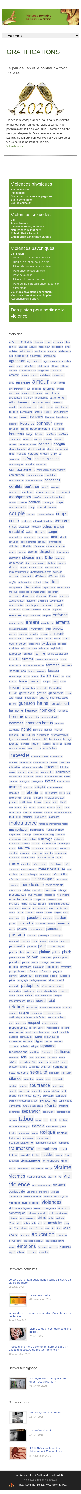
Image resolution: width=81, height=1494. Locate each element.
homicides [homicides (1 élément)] (63, 710)
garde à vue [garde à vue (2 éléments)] (27, 693)
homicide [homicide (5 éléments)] (48, 710)
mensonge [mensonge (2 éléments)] (49, 843)
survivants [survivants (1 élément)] (48, 1095)
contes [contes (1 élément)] (12, 502)
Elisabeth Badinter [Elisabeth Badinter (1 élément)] (31, 609)
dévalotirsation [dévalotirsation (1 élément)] (16, 605)
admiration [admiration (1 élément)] (40, 351)
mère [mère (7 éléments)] (14, 863)
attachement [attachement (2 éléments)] (58, 397)
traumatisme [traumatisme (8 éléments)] (22, 1148)
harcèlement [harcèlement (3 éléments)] (60, 703)
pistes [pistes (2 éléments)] (13, 952)
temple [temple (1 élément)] (53, 1120)
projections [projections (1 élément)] (25, 967)
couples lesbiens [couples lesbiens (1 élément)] (45, 514)
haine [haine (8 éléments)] (42, 703)
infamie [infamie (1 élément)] (53, 762)
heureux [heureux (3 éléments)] (31, 710)
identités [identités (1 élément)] (25, 743)
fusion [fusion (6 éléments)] (15, 687)
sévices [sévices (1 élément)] (13, 1120)
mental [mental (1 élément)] (12, 848)
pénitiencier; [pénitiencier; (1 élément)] (29, 991)
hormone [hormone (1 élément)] (37, 729)
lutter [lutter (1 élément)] (67, 807)
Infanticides (18, 192)
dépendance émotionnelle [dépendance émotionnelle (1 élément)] (32, 592)
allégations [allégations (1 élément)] (43, 370)
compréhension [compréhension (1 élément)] (35, 475)
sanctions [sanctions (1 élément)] (52, 1057)
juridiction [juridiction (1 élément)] (38, 797)
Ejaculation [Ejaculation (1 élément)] (14, 609)
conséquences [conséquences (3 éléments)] (20, 497)
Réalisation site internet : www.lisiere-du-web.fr (43, 1484)
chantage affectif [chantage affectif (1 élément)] (36, 449)
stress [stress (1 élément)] (47, 1091)
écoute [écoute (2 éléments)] (13, 1235)
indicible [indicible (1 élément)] (13, 762)
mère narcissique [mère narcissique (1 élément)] (28, 874)
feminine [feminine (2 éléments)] (14, 659)
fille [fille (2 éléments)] (42, 676)
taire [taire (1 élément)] (45, 1120)
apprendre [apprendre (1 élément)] (14, 393)
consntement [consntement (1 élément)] (63, 492)
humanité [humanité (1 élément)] (14, 735)
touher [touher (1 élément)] (35, 1133)
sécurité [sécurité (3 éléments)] (51, 1105)
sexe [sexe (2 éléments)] (12, 1072)
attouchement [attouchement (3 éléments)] (19, 402)
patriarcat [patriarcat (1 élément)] (14, 941)
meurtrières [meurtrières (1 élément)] (37, 848)
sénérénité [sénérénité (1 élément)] (14, 1111)
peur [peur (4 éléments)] (42, 946)
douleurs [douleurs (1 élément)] (61, 563)
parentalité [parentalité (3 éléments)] (25, 923)
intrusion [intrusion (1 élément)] (28, 787)
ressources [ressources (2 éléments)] (16, 1032)
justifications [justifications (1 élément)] (25, 802)
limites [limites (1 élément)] (18, 807)
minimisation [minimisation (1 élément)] (52, 848)
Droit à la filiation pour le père (31, 262)
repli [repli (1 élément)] (11, 1023)
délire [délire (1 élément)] (45, 582)
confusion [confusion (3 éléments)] (31, 487)
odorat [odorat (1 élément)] (20, 912)
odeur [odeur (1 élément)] (12, 912)
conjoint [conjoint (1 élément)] (55, 487)
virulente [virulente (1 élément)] (60, 1218)
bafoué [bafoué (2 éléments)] (13, 411)
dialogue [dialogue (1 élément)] (42, 541)
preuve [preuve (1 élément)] (25, 962)
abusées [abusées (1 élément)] (23, 346)
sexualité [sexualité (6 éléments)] (38, 1072)
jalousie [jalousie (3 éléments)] (32, 792)
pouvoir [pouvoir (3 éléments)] (32, 957)
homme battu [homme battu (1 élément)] (32, 717)
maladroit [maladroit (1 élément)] (27, 817)
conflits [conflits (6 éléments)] (15, 486)
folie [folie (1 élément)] (68, 676)
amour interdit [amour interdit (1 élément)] (58, 382)
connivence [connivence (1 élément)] (28, 492)
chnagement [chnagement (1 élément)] (61, 449)
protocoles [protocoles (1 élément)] (66, 967)
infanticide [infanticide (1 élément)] (64, 762)
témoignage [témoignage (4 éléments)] (30, 1160)
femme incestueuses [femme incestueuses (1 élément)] (33, 665)
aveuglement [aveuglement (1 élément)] (61, 407)
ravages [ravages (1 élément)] (58, 995)
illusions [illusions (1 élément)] (46, 743)
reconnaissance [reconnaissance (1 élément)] (17, 1001)
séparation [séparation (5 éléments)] (31, 1111)
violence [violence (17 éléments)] (19, 1184)
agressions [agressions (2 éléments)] (34, 361)
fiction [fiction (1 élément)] (27, 676)
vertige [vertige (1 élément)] (48, 1168)
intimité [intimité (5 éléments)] (15, 787)
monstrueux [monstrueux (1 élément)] (61, 853)
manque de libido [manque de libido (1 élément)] (55, 829)
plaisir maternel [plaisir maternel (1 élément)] (17, 957)
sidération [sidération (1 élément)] (66, 1072)
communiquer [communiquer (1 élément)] (16, 464)
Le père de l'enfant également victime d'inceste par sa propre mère (40, 1281)
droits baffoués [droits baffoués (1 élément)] (52, 567)
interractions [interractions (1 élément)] (63, 781)
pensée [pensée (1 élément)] (43, 941)
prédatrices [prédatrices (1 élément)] (45, 971)
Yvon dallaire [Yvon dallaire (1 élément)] (20, 1228)
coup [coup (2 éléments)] (32, 507)
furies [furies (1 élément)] (63, 681)
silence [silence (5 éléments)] (15, 1078)
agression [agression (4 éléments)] (17, 361)
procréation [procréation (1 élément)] (56, 962)
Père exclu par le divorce (28, 279)
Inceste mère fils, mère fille (27, 226)
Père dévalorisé (22, 275)
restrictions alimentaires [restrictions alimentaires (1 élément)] (37, 1032)
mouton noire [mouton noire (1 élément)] (28, 857)
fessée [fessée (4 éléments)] (53, 670)
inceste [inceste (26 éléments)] (19, 755)
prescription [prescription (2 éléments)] (60, 957)
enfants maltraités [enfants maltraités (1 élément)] (18, 629)
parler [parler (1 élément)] (12, 929)
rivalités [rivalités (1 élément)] (38, 1037)
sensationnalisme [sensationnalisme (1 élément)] (18, 1066)
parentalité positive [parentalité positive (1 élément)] (45, 923)
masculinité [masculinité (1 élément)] (15, 839)
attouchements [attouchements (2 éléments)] (41, 402)
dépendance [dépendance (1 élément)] (49, 587)
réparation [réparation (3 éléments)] (48, 1046)
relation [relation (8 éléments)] (16, 1007)
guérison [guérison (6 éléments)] (27, 703)
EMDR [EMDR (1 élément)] (46, 609)
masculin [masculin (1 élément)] (60, 834)
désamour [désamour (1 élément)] (41, 596)
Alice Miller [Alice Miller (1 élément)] (30, 366)
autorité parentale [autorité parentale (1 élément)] (28, 407)
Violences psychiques (32, 248)
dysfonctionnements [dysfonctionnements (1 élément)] (40, 572)
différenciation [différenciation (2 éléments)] (55, 546)
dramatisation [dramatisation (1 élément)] (36, 567)
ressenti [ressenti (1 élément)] (65, 1027)
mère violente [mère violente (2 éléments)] (55, 885)
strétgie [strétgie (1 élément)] (55, 1091)
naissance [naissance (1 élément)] (49, 895)
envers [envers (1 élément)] (29, 638)
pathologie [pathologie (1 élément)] (43, 935)
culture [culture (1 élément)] (29, 532)
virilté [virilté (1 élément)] (51, 1218)
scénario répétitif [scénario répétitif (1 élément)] (27, 1062)
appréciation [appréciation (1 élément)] (15, 397)
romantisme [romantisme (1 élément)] (15, 1041)
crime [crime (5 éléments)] (14, 520)
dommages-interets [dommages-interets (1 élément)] (35, 563)
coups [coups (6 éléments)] (61, 513)
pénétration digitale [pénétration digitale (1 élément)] (47, 991)
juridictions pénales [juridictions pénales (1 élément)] (55, 797)
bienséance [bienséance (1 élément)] (62, 417)
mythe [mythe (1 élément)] (59, 857)
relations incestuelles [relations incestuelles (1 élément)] (50, 1007)
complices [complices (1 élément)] (41, 464)
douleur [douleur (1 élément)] (51, 563)
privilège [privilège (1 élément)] (44, 962)
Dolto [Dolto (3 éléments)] (49, 558)
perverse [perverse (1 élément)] (31, 946)
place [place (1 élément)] (21, 952)
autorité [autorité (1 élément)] (13, 407)
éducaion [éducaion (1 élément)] (24, 1235)
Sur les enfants (20, 189)
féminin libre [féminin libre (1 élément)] (55, 688)
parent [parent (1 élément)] (12, 923)
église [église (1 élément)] (12, 1247)
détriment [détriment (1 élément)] (43, 600)
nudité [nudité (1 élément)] (24, 903)
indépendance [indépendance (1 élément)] (40, 762)
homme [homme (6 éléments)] (16, 716)
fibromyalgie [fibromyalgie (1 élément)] (15, 676)
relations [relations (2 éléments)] (32, 1007)
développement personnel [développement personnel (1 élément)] (39, 605)
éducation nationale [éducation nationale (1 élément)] (33, 1240)
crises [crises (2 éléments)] (13, 526)
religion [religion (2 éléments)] (24, 1013)
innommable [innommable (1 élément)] (47, 772)
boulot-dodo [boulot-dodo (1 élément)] (58, 429)
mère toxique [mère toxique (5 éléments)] (32, 884)
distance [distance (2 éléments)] (14, 558)
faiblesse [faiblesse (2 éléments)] (15, 653)
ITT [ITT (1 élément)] (22, 793)
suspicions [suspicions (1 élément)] (61, 1095)
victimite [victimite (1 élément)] (52, 1176)
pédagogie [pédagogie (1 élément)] (22, 980)
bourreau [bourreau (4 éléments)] (16, 434)
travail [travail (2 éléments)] (63, 1149)
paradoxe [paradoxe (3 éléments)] (34, 918)
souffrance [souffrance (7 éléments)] (39, 1085)
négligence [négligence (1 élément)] (14, 908)
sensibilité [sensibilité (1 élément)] (34, 1066)
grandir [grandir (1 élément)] (18, 697)
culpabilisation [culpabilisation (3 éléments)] (53, 526)
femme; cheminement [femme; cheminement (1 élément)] (47, 659)
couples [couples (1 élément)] (31, 514)
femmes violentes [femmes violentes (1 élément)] (37, 671)
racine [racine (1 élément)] (20, 995)
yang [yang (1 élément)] (66, 1223)
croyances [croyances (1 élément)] (24, 526)
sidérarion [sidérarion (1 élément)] (54, 1072)
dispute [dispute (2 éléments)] (33, 551)
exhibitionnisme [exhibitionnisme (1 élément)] (29, 648)
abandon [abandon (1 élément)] (38, 342)
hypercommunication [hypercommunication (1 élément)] (19, 739)
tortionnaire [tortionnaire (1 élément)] (23, 1133)
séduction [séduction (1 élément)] (64, 1106)
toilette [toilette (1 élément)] (12, 1133)
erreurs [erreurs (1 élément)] (48, 638)
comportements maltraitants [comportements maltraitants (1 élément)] (51, 470)
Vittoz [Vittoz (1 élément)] (12, 1223)
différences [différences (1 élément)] (38, 546)
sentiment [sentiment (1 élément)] (46, 1066)
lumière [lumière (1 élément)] (51, 807)
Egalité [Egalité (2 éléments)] (59, 605)
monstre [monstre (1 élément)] (48, 853)
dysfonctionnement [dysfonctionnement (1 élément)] (18, 572)
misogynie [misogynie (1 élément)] (37, 853)
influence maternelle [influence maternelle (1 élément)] (32, 767)
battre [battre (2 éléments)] (47, 411)
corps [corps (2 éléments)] (59, 502)
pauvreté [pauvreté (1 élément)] (25, 941)
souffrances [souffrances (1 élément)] (58, 1086)
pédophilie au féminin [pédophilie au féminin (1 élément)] (52, 986)
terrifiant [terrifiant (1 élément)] (63, 1120)
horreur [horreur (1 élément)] (48, 729)
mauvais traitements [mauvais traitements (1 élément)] (19, 843)
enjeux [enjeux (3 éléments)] (58, 628)
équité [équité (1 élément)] (12, 1252)
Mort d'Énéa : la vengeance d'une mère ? (50, 1330)
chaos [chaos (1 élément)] (50, 449)
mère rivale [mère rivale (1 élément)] (45, 874)
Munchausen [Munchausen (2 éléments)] (45, 857)
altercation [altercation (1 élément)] (56, 370)
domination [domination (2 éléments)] (16, 563)
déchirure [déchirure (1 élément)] (14, 576)
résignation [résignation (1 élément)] (46, 1052)
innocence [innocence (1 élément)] (33, 772)
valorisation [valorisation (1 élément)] (23, 1168)
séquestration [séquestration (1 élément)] (64, 1111)
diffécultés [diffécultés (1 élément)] (26, 546)
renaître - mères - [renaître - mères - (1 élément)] (57, 1017)
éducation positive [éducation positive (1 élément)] (55, 1240)
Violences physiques (31, 183)
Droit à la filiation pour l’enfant (31, 257)
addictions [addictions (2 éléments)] (26, 351)
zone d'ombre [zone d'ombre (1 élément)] (36, 1228)
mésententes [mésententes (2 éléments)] (17, 894)
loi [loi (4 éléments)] (25, 807)
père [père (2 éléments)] (12, 980)
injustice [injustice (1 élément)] (22, 772)
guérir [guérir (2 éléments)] (13, 703)
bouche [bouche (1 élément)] (24, 429)
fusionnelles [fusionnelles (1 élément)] (28, 688)
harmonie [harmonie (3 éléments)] (16, 710)
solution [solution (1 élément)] (13, 1086)
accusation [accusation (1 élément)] (57, 346)
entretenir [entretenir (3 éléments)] (57, 634)
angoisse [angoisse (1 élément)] (36, 388)
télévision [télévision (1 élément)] (14, 1160)
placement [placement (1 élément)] (31, 952)
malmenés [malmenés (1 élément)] (54, 817)
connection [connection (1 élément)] (14, 492)
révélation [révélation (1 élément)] (14, 1057)
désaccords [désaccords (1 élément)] (28, 596)
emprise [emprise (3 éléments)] (15, 615)
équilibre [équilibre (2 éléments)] (65, 1247)
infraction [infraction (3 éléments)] (51, 767)
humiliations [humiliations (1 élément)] (43, 735)
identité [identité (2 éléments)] (14, 743)
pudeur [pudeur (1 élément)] (53, 975)
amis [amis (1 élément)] (11, 382)
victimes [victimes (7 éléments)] (17, 1175)
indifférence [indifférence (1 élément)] (25, 762)
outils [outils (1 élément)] (65, 912)
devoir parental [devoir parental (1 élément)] (28, 541)
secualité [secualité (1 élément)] (54, 1062)
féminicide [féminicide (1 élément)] (42, 688)
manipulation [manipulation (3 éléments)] (18, 829)
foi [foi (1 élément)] (63, 676)
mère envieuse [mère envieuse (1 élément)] (28, 869)
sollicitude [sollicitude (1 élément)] (58, 1079)
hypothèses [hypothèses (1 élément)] (55, 739)
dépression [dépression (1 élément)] (14, 596)
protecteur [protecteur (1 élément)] (38, 967)
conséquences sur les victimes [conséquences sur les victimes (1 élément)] (48, 497)
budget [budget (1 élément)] (29, 434)
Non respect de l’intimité (26, 230)
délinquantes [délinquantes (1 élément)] (24, 582)
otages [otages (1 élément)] (57, 912)
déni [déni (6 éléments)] (55, 581)
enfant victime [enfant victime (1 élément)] (36, 629)
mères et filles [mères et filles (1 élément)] (60, 874)
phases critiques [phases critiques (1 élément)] (56, 946)
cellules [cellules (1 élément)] (13, 444)
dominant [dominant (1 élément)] (59, 558)
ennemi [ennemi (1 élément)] (13, 634)
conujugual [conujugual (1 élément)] (48, 502)
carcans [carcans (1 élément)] (48, 439)
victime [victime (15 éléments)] (62, 1167)
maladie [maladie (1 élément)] (48, 812)
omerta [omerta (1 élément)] (48, 912)
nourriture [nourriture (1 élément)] (14, 903)
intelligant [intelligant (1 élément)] (24, 781)
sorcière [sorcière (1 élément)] (23, 1086)
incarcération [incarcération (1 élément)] (34, 748)
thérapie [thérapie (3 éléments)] (38, 1126)
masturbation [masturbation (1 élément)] (29, 839)
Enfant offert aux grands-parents (31, 236)
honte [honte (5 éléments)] (26, 729)
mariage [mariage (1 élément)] (27, 834)
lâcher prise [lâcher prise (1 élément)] (15, 812)
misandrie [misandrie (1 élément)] (25, 853)
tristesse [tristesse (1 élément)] (13, 1155)
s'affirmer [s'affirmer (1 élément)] (40, 1057)
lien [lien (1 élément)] (11, 807)
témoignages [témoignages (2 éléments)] (50, 1160)
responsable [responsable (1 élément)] (53, 1027)
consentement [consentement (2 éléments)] (45, 492)
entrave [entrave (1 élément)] (44, 634)
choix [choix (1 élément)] (11, 453)
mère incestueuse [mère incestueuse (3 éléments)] (51, 869)
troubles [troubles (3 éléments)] (47, 1155)
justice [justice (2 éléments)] (13, 802)
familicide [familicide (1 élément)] (27, 653)
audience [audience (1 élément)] (57, 402)
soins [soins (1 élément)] (48, 1079)
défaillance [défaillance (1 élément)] (40, 576)
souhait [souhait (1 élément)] (12, 1091)
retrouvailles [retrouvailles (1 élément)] (26, 1037)
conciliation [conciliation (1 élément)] (50, 475)
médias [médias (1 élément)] (26, 890)
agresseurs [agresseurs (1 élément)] (36, 356)
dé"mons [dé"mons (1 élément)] (57, 572)
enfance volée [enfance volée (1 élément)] (16, 623)
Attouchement (19, 223)
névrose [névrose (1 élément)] (26, 908)
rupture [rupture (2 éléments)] (27, 1041)
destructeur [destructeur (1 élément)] (30, 537)
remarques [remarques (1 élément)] (36, 1013)
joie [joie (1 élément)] (68, 793)
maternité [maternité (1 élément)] (59, 839)
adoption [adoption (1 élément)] (52, 351)
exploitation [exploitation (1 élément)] (56, 648)
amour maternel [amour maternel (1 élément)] (17, 388)
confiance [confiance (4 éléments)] (52, 480)
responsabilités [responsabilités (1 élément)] (37, 1027)
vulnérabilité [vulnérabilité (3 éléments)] (53, 1223)
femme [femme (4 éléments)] (28, 659)
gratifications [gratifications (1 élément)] (31, 697)
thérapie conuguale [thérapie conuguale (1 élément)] (56, 1126)
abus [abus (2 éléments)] (48, 342)
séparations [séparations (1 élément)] (49, 1111)
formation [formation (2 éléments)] (35, 681)
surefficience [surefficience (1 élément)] (24, 1095)
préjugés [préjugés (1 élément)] (57, 971)
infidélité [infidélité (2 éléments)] (14, 767)
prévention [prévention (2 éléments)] (26, 975)
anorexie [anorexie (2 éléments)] (48, 388)
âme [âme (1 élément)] (59, 1228)
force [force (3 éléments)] (23, 681)
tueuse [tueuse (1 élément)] (59, 1155)
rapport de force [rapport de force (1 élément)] (43, 995)
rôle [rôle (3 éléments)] (24, 1057)
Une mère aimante (40, 1430)
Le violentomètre (39, 1295)
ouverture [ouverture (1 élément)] (14, 918)
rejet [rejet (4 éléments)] (51, 1000)
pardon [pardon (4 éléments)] (60, 917)
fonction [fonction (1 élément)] (13, 681)
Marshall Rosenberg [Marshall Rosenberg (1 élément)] (43, 834)
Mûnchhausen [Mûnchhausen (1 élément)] (35, 895)
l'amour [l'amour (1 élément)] (38, 802)
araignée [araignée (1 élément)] (28, 397)
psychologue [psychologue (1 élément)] (41, 975)
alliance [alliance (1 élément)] (55, 366)
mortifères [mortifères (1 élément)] (14, 857)
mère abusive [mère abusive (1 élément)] (56, 864)
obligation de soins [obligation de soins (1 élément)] (58, 908)
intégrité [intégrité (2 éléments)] (40, 787)
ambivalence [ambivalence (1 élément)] (58, 375)
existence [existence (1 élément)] (44, 648)
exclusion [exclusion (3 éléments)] (49, 643)
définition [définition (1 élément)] (53, 576)
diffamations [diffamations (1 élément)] (55, 541)
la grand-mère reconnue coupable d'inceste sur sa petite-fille (40, 1315)
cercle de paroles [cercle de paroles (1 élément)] (27, 444)
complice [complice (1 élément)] (29, 464)
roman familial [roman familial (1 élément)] (51, 1037)
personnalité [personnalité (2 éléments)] (17, 946)
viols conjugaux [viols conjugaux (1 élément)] (27, 1218)
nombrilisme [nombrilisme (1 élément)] (63, 895)
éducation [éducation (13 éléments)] (42, 1234)
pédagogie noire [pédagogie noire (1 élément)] (38, 980)
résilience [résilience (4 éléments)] (62, 1051)
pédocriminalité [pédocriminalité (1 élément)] (56, 980)
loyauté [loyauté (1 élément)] (41, 807)
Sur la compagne (21, 199)
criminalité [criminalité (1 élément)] (26, 521)
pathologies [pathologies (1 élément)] (57, 935)
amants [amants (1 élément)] (25, 375)
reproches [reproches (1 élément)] (21, 1023)
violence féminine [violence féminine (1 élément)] (32, 1196)
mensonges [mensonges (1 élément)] (64, 843)
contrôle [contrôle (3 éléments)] (35, 502)
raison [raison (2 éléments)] (29, 995)
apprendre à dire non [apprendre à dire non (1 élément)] (32, 393)
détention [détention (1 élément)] (31, 600)
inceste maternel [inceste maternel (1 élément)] (39, 756)
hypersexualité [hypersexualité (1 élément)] (39, 739)
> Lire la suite (14, 146)
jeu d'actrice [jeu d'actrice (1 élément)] (51, 793)
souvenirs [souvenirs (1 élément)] (37, 1091)
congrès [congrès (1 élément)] (45, 487)
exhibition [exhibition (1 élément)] (14, 648)
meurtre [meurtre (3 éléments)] (24, 848)
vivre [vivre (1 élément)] (19, 1223)
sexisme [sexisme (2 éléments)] (22, 1072)
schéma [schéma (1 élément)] (13, 1062)
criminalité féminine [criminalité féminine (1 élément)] (43, 521)
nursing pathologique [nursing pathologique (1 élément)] (58, 903)
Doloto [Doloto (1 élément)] (39, 558)
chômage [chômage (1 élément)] (21, 453)
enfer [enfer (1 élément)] (48, 629)
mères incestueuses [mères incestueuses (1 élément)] (19, 879)
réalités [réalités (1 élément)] (48, 1041)
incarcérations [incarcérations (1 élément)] (50, 748)
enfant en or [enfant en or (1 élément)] (47, 623)
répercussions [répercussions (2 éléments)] (18, 1052)
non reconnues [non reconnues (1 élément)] (54, 899)
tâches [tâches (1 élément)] (68, 1155)
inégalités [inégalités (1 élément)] (14, 793)
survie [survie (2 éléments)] (37, 1095)
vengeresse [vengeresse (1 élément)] (37, 1168)
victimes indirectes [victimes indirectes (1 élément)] (36, 1176)
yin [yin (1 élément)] (10, 1228)
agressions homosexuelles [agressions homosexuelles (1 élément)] (57, 361)
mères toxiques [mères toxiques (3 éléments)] (43, 879)
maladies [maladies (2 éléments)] (15, 816)
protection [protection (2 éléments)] (52, 966)
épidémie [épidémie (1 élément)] (42, 1247)
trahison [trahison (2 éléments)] (62, 1132)
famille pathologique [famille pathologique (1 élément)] (57, 653)
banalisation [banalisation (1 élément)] (26, 412)
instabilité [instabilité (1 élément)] (28, 776)
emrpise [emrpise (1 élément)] (46, 615)
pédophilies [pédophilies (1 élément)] (15, 991)
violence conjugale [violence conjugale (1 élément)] (41, 1185)
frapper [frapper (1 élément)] (47, 681)
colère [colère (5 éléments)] (26, 459)
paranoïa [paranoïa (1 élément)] (47, 918)
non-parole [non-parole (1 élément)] (39, 899)
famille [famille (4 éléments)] (39, 653)
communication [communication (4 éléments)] (47, 459)
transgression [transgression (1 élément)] (43, 1138)
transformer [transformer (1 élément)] (28, 1138)
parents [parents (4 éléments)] (63, 923)
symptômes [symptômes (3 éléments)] (48, 1100)
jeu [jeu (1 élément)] (41, 793)
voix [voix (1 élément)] (34, 1223)
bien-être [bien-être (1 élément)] (49, 417)
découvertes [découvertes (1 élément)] (27, 576)
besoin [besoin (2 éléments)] (23, 417)
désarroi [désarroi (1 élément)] (53, 596)
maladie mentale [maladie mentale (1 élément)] (62, 812)
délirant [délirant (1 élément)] (37, 582)
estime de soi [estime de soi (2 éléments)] (17, 643)
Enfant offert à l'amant (24, 233)
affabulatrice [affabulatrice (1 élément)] (65, 351)
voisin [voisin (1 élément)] (27, 1223)
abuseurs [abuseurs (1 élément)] (58, 342)
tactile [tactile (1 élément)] (38, 1120)
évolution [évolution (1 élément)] (43, 1252)
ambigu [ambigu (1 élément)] (34, 375)
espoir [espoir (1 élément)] (57, 638)
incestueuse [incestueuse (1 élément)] (56, 756)
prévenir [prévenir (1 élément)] (13, 975)
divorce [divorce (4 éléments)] (28, 557)
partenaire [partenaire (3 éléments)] (54, 929)
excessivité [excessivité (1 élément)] (34, 643)
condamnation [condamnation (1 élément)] (16, 480)
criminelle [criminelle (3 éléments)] (62, 521)
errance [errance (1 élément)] (39, 638)
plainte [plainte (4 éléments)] (44, 952)
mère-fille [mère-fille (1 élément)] (26, 864)
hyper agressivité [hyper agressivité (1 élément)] (59, 735)
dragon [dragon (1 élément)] (23, 567)
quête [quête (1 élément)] (12, 995)
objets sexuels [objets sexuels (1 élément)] (40, 908)
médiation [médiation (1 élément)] (37, 890)
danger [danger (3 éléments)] (53, 532)
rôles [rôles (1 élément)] (31, 1057)
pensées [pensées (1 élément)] (53, 941)
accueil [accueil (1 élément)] (33, 346)
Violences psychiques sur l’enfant (31, 292)
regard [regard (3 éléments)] (41, 1000)
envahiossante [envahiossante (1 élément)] (16, 638)
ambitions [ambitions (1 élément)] (45, 375)
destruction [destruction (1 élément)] (43, 537)
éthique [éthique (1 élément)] (21, 1252)
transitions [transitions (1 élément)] (64, 1142)
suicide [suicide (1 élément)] (12, 1095)
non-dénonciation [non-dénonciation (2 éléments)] (20, 899)
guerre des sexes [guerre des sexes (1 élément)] (59, 697)
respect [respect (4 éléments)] (34, 1022)
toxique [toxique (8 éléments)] (47, 1132)
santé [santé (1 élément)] (62, 1057)
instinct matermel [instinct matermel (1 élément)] (53, 776)
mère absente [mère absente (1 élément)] (40, 864)
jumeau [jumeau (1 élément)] (27, 797)
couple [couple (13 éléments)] (17, 513)
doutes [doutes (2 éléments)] (13, 567)
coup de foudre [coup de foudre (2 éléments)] (47, 507)
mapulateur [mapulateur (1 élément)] (15, 834)
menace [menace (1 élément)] (36, 843)
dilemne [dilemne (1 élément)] (22, 552)
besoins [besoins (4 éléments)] (36, 417)
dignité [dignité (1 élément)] (12, 552)
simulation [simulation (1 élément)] (29, 1079)
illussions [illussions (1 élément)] (57, 743)
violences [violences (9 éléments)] (52, 1202)
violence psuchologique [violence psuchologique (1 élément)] (56, 1196)
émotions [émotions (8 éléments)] (26, 1246)
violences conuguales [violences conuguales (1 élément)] (45, 1208)
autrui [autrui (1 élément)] (42, 407)
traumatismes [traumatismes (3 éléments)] (47, 1149)
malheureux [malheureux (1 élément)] (41, 817)
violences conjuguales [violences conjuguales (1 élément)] (20, 1208)
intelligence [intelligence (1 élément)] (37, 781)
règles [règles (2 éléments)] (39, 1041)
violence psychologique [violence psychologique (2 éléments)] (24, 1202)
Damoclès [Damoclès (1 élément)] (40, 532)
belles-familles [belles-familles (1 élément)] (61, 412)
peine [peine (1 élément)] (34, 941)
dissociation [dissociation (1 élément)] (63, 552)
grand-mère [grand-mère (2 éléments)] (56, 693)
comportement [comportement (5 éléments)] (22, 469)
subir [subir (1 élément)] (64, 1091)
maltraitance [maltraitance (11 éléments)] (23, 823)
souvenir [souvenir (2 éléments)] (24, 1091)
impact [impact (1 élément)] (67, 743)
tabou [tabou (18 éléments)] (26, 1119)
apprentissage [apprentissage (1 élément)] (52, 393)
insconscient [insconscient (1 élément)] (15, 776)
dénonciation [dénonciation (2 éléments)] (32, 587)
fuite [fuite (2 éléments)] (55, 681)
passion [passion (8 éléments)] (17, 934)
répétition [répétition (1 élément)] (34, 1052)
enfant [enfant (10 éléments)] (32, 622)
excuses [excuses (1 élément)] (62, 643)
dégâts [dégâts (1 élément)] (12, 582)
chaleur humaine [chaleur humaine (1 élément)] (17, 449)
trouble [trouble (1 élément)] (36, 1155)
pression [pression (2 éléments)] (14, 962)
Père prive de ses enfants (29, 270)
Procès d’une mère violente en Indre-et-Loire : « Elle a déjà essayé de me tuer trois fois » (38, 1348)
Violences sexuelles (31, 214)
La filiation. (17, 253)
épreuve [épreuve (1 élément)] (53, 1247)
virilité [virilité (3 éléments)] (42, 1218)
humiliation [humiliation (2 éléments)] (28, 734)
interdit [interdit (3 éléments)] (50, 781)
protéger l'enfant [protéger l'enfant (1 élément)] (17, 971)
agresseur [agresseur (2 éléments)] (21, 355)
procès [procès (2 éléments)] (13, 966)
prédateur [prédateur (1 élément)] (33, 971)
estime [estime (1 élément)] (66, 638)
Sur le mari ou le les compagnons (31, 196)
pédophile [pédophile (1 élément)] (14, 986)
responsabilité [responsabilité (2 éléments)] (18, 1027)
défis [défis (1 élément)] (62, 576)
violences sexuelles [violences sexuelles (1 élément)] (37, 1213)
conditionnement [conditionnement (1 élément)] (34, 480)
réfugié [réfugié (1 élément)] (34, 1046)
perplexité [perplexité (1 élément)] (65, 941)
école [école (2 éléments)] (66, 1227)
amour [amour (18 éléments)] (40, 381)
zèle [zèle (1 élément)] (47, 1228)
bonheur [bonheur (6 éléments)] (44, 423)
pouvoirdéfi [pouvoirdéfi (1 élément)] (45, 957)
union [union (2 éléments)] (64, 1160)
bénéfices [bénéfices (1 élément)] (51, 434)
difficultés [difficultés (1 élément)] (14, 546)
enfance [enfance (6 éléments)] (60, 615)
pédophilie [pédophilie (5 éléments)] (30, 985)
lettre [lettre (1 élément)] (55, 802)
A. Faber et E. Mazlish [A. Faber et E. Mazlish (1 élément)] (20, 342)
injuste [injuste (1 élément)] (12, 772)
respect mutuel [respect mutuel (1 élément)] (49, 1023)
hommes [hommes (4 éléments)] (16, 723)
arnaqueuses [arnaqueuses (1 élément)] (41, 397)
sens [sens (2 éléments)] (64, 1062)
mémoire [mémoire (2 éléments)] (50, 890)
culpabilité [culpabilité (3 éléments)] (16, 532)
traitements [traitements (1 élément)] (15, 1138)
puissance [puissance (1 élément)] (65, 975)
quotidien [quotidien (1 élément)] (63, 991)
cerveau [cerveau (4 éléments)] (45, 444)
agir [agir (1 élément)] (11, 356)
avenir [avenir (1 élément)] (50, 407)
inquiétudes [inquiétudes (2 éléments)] (62, 772)
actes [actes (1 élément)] (67, 346)
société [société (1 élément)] (39, 1079)
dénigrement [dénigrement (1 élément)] (15, 587)
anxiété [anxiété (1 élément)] (60, 388)
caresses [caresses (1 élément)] (58, 439)
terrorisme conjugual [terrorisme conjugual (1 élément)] (19, 1126)
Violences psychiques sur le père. (31, 295)
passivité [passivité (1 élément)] (31, 935)
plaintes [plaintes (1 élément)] (56, 952)
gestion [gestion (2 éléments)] (41, 693)
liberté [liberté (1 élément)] (63, 802)
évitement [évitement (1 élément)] (32, 1252)
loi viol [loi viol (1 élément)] (32, 807)
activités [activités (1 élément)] (13, 351)
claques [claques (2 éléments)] (33, 453)
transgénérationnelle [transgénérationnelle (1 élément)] (46, 1142)
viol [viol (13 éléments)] (67, 1176)
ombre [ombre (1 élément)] (39, 912)
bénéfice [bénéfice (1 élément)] (39, 434)
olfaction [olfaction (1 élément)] (30, 912)
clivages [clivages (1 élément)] (44, 453)
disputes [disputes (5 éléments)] (47, 551)
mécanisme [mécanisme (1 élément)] (15, 890)
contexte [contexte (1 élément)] (22, 502)
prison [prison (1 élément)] (34, 962)
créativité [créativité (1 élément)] (36, 526)
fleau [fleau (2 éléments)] (56, 676)
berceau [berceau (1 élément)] (13, 417)
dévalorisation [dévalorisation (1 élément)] (57, 600)
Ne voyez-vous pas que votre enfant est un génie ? (47, 1380)
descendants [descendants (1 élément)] (15, 537)
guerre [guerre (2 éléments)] (44, 697)
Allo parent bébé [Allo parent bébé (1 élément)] (27, 370)
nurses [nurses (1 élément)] (32, 903)
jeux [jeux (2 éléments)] (62, 792)
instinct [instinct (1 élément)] (39, 776)
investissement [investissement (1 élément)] (54, 787)
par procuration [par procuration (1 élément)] (36, 929)
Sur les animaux (21, 203)
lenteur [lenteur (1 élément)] (47, 802)
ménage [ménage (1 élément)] (62, 890)
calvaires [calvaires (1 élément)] (27, 439)
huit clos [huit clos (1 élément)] (58, 729)
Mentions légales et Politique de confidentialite (40, 1475)
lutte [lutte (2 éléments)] (59, 807)
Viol (13, 219)
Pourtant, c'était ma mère (45, 1412)
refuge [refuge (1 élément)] (30, 1001)
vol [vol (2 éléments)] (40, 1223)
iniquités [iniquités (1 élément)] (64, 767)
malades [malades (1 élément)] (37, 812)
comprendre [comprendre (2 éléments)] (17, 475)
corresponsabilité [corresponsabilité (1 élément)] (18, 507)
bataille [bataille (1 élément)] (38, 412)
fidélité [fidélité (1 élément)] (35, 676)
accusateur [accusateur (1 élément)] (44, 346)
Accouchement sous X (25, 298)
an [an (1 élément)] (28, 388)
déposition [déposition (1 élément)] (53, 592)
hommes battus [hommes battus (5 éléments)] (39, 723)
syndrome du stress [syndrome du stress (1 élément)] (33, 1106)
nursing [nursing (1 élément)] (42, 903)
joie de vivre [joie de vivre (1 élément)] (15, 797)
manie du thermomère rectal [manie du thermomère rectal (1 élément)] (53, 824)
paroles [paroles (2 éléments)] (22, 929)
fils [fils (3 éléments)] (49, 676)
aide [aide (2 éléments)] (12, 366)
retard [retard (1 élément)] (55, 1032)
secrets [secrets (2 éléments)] (43, 1062)
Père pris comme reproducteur (32, 266)
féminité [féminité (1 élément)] (13, 693)
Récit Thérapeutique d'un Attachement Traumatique (45, 1450)
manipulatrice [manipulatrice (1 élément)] (37, 829)
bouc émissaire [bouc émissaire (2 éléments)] (40, 428)
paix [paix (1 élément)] (23, 918)
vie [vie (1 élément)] (60, 1176)
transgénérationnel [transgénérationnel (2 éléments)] (21, 1142)
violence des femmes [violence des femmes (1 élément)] (38, 1192)
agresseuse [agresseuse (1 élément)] (50, 356)
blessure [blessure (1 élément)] (13, 424)
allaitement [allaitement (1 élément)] (43, 366)
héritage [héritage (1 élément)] (67, 739)
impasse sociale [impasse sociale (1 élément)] (17, 748)
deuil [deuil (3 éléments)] (54, 537)
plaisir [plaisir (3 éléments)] (66, 952)
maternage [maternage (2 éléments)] (45, 839)
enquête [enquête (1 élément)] (33, 634)
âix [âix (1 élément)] (53, 1228)
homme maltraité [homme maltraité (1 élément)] (49, 717)
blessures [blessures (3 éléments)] (27, 423)
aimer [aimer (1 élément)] (19, 366)
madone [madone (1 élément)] (27, 812)
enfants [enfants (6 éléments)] (63, 622)
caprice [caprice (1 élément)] (38, 439)
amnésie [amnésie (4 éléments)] (23, 382)
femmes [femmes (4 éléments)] (52, 665)
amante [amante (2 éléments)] (14, 375)
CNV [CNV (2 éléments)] (54, 453)
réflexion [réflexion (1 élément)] (25, 1046)
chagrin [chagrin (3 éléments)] (59, 444)
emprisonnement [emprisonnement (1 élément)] (31, 615)
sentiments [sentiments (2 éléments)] (60, 1066)
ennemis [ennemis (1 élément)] (23, 634)
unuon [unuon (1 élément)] (12, 1168)
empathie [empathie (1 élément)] (57, 609)
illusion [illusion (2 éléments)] (35, 743)
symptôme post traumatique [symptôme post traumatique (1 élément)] (23, 1100)
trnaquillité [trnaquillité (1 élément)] (25, 1155)
